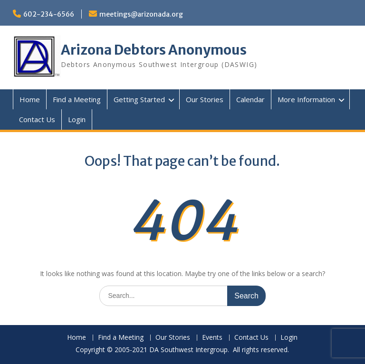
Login (77, 119)
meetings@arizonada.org (141, 14)
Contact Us (37, 119)
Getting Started (139, 99)
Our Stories (204, 99)
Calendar (250, 99)
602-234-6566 (48, 14)
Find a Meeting (77, 99)
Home (29, 99)
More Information (306, 99)
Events (212, 338)
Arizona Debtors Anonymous (154, 49)
